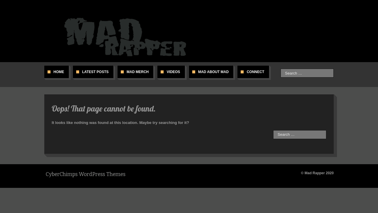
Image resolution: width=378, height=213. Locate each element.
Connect (255, 72)
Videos (173, 72)
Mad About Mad (213, 72)
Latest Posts (95, 72)
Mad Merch (138, 72)
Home (58, 72)
